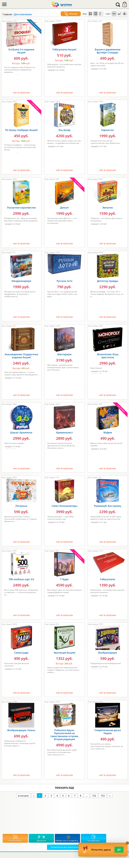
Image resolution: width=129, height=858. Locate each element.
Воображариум (107, 652)
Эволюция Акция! (64, 652)
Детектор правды (107, 280)
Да (119, 849)
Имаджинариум (21, 280)
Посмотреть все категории (64, 847)
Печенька (21, 505)
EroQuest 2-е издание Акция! (21, 51)
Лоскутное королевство (21, 207)
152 (94, 795)
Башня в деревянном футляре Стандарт (107, 51)
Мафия (107, 432)
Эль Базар (64, 130)
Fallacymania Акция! (64, 49)
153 (103, 795)
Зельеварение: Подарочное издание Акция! (21, 356)
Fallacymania (107, 579)
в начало (23, 795)
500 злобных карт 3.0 (21, 579)
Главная (7, 14)
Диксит (64, 207)
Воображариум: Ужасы (21, 730)
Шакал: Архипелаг (21, 432)
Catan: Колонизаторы (64, 505)
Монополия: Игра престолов (107, 356)
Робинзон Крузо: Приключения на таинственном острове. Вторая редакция (64, 735)
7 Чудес (64, 579)
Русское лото (64, 280)
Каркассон (107, 130)
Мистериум (64, 354)
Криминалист (64, 432)
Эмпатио (107, 207)
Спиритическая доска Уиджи (107, 732)
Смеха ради (21, 652)
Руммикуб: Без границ (107, 505)
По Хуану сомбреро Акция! (21, 130)
